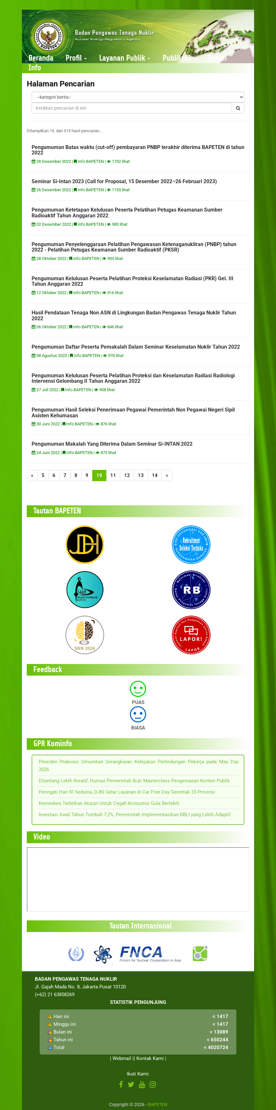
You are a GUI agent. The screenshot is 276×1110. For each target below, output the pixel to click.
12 (127, 475)
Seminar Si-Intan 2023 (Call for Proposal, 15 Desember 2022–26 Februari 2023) (124, 181)
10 (99, 475)
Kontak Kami (150, 1058)
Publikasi (179, 58)
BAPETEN (157, 1104)
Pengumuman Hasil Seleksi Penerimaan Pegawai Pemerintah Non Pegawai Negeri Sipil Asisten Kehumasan (133, 413)
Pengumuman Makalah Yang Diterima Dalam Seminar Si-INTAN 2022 (112, 444)
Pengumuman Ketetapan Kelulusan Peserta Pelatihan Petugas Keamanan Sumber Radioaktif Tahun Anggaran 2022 (127, 213)
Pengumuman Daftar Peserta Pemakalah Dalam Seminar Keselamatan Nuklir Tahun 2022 (136, 347)
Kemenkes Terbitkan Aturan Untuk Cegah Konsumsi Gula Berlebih (109, 803)
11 (113, 475)
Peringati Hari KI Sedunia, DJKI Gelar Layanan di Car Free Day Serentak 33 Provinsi (127, 792)
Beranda (40, 58)
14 (155, 475)
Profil (76, 58)
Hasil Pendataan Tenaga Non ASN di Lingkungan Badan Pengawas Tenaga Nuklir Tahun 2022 (134, 316)
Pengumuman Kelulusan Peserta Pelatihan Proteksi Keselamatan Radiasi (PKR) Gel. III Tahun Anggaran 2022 (132, 281)
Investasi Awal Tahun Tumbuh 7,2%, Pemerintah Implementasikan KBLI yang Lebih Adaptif (135, 815)
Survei (217, 58)
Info (34, 68)
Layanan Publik (124, 58)
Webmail (122, 1058)
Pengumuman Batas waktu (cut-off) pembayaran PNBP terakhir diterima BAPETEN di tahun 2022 (138, 150)
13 (141, 475)
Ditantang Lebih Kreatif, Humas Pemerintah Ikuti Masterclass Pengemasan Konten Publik (134, 781)
